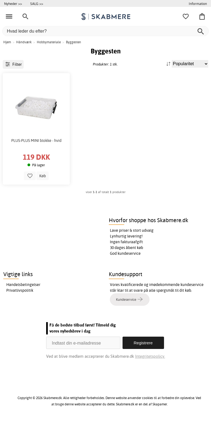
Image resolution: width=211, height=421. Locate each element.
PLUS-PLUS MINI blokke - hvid (36, 140)
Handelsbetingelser (23, 284)
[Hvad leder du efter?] (105, 31)
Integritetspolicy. (150, 356)
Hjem (7, 42)
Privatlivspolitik (19, 290)
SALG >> (36, 3)
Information (198, 3)
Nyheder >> (13, 3)
